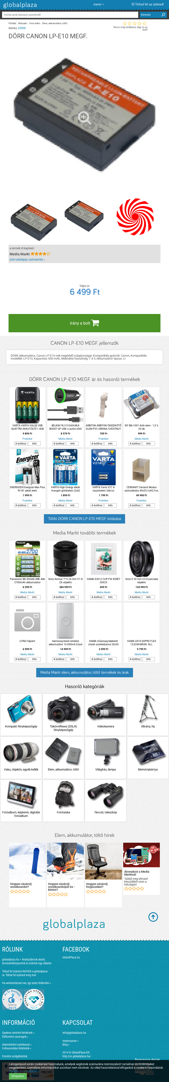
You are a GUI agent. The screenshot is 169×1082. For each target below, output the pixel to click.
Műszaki (22, 23)
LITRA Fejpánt (27, 641)
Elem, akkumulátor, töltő (54, 23)
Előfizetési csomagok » (15, 1036)
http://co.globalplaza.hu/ (76, 1056)
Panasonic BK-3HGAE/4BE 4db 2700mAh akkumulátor (27, 581)
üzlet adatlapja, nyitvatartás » (27, 259)
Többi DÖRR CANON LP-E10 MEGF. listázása (84, 519)
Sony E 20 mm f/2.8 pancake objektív (141, 581)
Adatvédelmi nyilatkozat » (17, 1044)
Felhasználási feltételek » (16, 1048)
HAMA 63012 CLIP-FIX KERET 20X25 (103, 581)
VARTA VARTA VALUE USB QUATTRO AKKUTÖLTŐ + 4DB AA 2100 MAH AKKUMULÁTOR (27, 427)
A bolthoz (20, 443)
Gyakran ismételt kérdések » (18, 1032)
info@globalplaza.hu (74, 1032)
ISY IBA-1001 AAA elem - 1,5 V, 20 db (141, 427)
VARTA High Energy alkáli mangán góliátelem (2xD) (65, 489)
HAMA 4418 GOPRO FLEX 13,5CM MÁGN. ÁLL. (141, 643)
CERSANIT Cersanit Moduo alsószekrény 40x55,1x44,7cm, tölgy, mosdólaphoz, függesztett (141, 489)
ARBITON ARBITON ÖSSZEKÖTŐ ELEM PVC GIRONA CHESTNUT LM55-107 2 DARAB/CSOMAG (103, 427)
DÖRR (22, 28)
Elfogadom (18, 1076)
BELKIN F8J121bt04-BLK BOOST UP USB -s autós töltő (65, 427)
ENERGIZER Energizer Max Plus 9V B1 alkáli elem (27, 489)
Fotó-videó (34, 23)
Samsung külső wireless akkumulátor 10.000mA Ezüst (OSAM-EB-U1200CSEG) (65, 643)
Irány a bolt (84, 323)
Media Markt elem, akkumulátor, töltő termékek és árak (84, 672)
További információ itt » (24, 1071)
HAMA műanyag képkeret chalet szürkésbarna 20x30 (103, 643)
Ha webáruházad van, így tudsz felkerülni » (26, 983)
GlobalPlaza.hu (71, 957)
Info (34, 443)
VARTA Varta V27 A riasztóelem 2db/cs (103, 489)
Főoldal (12, 23)
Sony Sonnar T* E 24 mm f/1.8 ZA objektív (65, 581)
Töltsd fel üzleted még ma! (21, 975)
